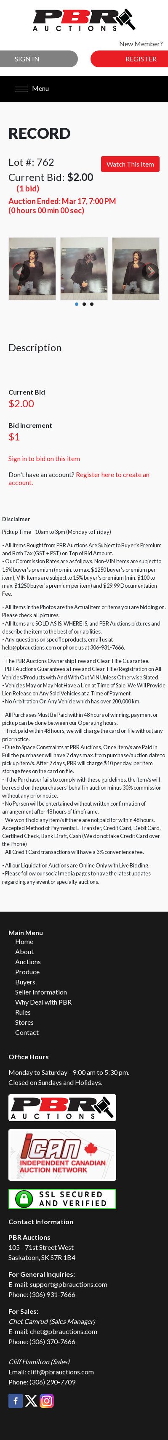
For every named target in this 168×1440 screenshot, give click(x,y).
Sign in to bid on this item (44, 458)
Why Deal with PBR (43, 1002)
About (24, 951)
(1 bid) (27, 188)
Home (24, 941)
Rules (23, 1012)
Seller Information (41, 992)
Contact (27, 1032)
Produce (27, 972)
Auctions (28, 961)
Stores (24, 1022)
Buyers (25, 982)
